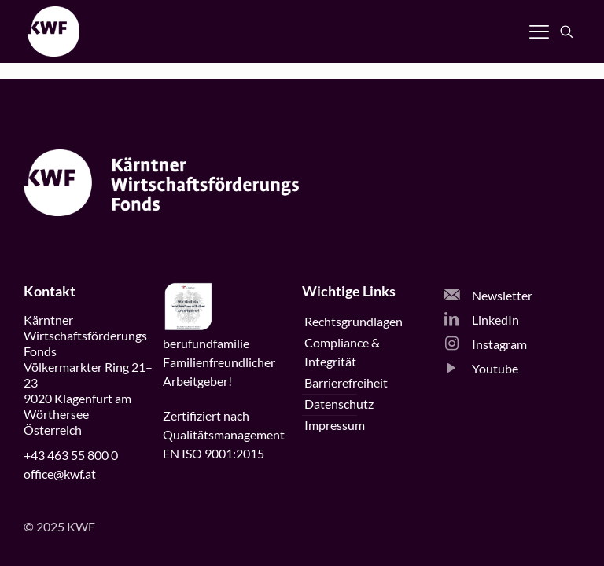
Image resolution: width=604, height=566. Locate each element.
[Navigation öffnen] (539, 31)
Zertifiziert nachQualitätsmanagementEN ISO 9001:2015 (224, 434)
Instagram (485, 343)
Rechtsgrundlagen (353, 321)
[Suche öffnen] (566, 32)
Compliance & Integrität (342, 352)
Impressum (334, 424)
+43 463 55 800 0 (71, 454)
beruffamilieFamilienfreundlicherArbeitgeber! (219, 362)
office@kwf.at (60, 473)
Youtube (481, 368)
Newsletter (488, 295)
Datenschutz (339, 403)
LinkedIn (481, 319)
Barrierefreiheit (346, 382)
